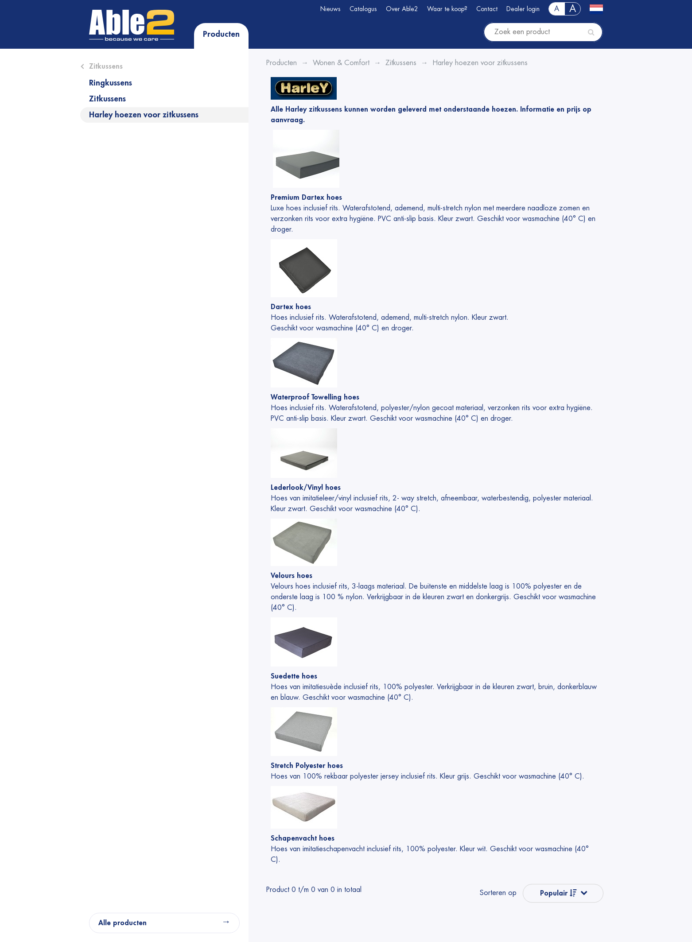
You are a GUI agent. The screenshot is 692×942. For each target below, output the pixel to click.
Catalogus (363, 9)
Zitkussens (106, 66)
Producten (221, 34)
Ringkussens (110, 83)
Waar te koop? (447, 9)
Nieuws (330, 9)
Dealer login (523, 9)
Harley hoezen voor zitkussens (143, 115)
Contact (487, 9)
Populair (558, 893)
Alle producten (122, 922)
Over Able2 (402, 9)
